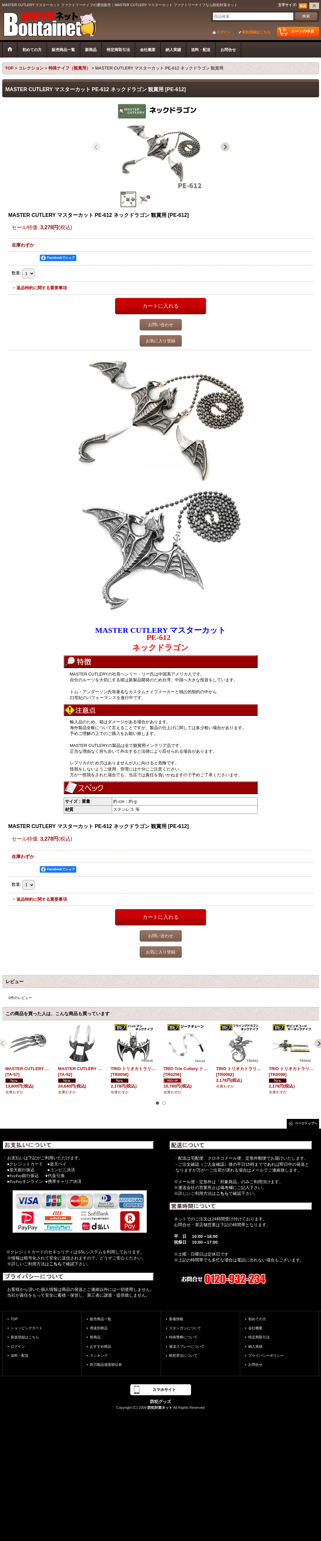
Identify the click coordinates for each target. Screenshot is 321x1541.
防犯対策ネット (159, 1407)
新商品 (95, 1337)
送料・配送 (19, 1355)
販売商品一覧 (100, 1319)
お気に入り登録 (160, 340)
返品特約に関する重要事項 (41, 287)
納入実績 (255, 1346)
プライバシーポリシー (266, 1355)
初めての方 (257, 1319)
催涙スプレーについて (187, 1346)
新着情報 (176, 1319)
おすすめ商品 (100, 1346)
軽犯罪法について (183, 1355)
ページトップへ (306, 1123)
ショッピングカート (27, 1328)
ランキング (99, 1355)
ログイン (224, 32)
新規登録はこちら (256, 32)
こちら (55, 1263)
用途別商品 (99, 1328)
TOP (14, 1319)
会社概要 (255, 1328)
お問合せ (255, 1364)
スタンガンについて (185, 1328)
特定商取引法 (259, 1337)
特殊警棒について (183, 1337)
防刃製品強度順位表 (106, 1364)
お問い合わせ (160, 324)
